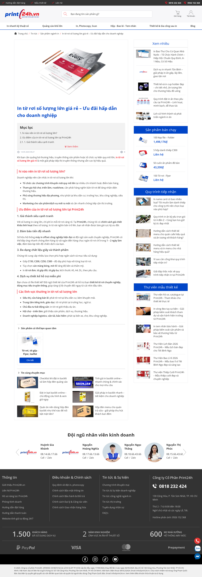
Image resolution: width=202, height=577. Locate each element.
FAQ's (105, 513)
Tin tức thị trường (111, 501)
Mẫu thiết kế (38, 3)
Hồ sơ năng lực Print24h (15, 496)
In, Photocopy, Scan (86, 26)
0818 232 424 (173, 3)
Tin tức (34, 33)
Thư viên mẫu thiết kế (161, 287)
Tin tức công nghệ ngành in (116, 496)
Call (42, 457)
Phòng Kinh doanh (12, 501)
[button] (17, 452)
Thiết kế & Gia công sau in (163, 26)
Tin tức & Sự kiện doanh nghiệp (119, 490)
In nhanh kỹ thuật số (18, 26)
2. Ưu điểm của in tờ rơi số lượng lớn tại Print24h (45, 137)
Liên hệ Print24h (10, 490)
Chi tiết (30, 360)
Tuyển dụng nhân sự (113, 507)
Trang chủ (21, 33)
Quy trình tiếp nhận (160, 191)
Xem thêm (71, 146)
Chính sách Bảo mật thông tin (68, 490)
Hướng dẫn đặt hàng (13, 3)
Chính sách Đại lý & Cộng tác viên (69, 501)
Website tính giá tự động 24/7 (17, 518)
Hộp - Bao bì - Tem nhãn (123, 26)
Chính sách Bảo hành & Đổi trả (68, 496)
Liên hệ (57, 3)
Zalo (49, 457)
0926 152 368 (192, 3)
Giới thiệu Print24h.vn (13, 484)
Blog (192, 26)
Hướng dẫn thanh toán (14, 513)
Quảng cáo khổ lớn (52, 26)
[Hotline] (197, 541)
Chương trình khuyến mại (115, 484)
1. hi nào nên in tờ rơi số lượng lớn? (38, 133)
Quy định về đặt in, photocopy (68, 484)
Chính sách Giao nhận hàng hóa (69, 507)
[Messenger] (197, 556)
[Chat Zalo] (197, 548)
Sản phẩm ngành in (49, 33)
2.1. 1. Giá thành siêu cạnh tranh (37, 142)
